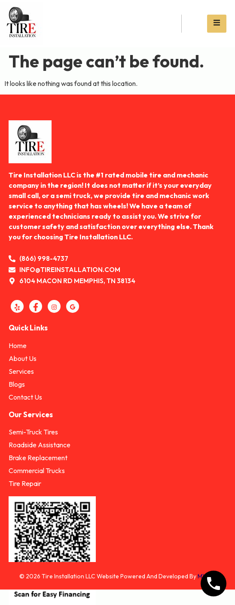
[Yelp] (17, 306)
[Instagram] (54, 306)
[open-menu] (216, 23)
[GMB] (72, 306)
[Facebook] (35, 306)
